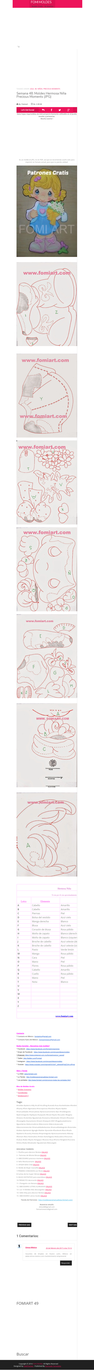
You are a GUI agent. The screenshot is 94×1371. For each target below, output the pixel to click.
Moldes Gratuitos (24, 1089)
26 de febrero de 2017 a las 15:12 (59, 1248)
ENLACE (45, 1152)
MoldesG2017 (23, 1096)
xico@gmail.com (49, 1039)
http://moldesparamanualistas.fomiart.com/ (55, 1200)
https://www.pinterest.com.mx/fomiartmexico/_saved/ (44, 1055)
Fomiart (25, 104)
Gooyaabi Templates (53, 1366)
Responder (65, 1263)
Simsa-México (31, 1247)
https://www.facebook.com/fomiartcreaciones (43, 1049)
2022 (32, 89)
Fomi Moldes (41, 2)
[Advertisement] (55, 67)
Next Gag (73, 1225)
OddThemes (28, 1366)
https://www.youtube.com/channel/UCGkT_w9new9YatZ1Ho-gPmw (50, 1064)
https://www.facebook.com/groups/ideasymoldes (52, 1052)
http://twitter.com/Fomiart (32, 1058)
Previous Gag (24, 1225)
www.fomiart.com (30, 1074)
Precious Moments (51, 89)
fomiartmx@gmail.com (43, 1036)
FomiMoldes (22, 1092)
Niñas (40, 89)
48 (36, 89)
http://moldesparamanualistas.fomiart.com (42, 1077)
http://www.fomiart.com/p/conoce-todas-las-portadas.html (49, 1080)
